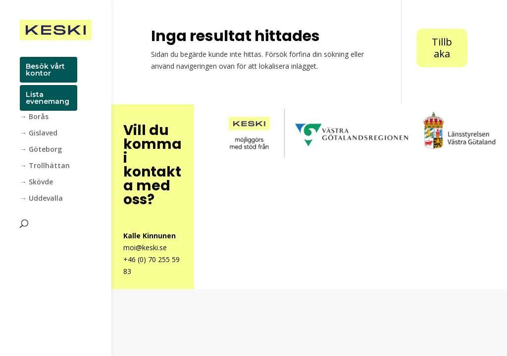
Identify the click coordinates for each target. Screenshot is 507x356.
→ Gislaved (38, 133)
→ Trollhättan (45, 166)
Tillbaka (442, 47)
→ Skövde (36, 182)
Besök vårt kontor (45, 70)
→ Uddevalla (41, 199)
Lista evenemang (47, 98)
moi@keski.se (145, 247)
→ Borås (34, 117)
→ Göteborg (41, 150)
